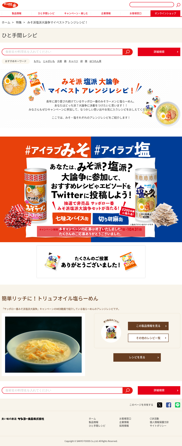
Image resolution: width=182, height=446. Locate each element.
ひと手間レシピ (46, 13)
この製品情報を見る (148, 325)
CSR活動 (154, 418)
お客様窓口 (135, 13)
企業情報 (106, 13)
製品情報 (16, 13)
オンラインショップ (165, 13)
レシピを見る (137, 357)
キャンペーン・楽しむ (76, 13)
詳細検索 (159, 51)
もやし (37, 61)
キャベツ (73, 61)
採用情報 (124, 426)
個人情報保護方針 (159, 422)
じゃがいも (49, 61)
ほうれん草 (95, 61)
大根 (59, 61)
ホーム (92, 418)
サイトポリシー (158, 426)
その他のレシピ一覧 (148, 338)
